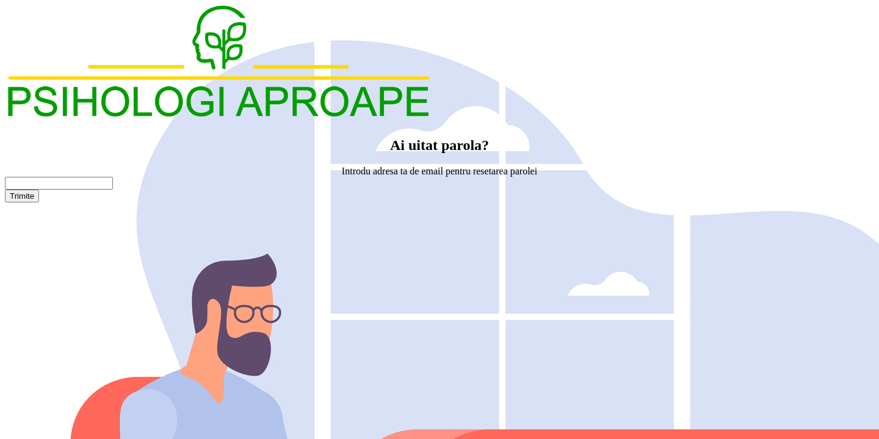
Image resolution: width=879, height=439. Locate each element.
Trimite (22, 196)
